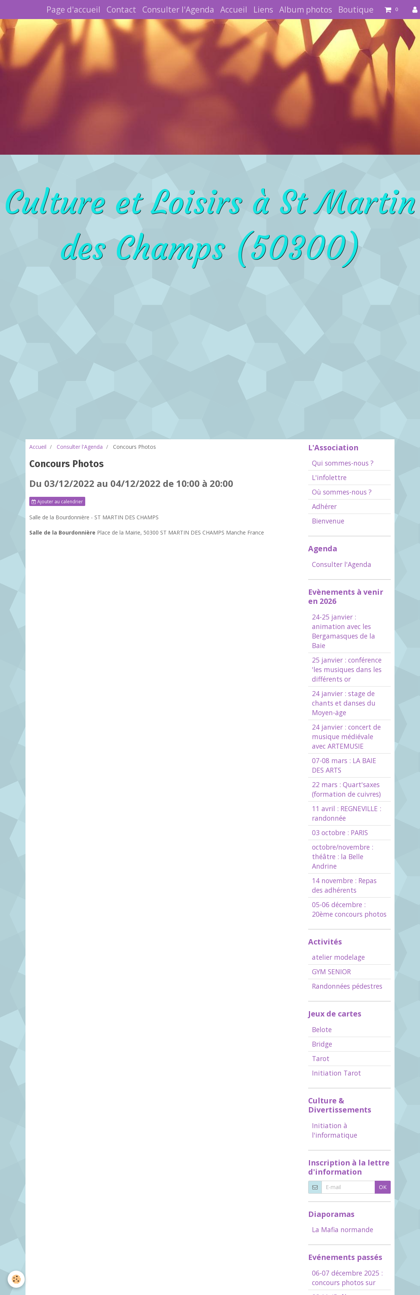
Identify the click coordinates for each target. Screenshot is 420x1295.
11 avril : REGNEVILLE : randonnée (346, 813)
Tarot (320, 1058)
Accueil (233, 9)
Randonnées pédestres (347, 986)
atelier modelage (338, 957)
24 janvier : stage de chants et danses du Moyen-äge (343, 703)
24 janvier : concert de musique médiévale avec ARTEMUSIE (346, 736)
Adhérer (324, 506)
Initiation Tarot (336, 1072)
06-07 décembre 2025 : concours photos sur (347, 1277)
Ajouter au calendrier (57, 501)
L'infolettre (329, 477)
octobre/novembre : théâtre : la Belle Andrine (342, 856)
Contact (121, 9)
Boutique (356, 9)
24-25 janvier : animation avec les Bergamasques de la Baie (343, 631)
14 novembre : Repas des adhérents (344, 885)
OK (383, 1187)
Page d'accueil (73, 9)
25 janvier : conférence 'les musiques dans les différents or (347, 669)
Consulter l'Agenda (178, 9)
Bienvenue (328, 520)
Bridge (322, 1043)
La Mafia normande (342, 1229)
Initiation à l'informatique (334, 1130)
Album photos (305, 9)
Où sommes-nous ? (342, 491)
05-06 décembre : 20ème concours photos (349, 909)
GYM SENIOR (331, 971)
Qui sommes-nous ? (343, 462)
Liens (263, 9)
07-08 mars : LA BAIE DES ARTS (344, 765)
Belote (322, 1029)
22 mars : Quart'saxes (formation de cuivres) (346, 789)
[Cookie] (16, 1279)
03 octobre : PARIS (340, 832)
